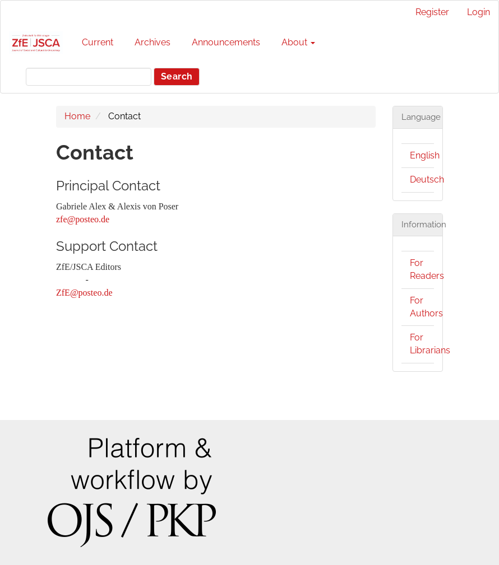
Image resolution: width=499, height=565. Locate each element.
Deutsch (427, 179)
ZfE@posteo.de (84, 292)
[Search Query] (88, 77)
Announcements (226, 42)
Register (432, 12)
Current (97, 42)
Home (77, 116)
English (425, 155)
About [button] (298, 42)
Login (478, 12)
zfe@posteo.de (82, 219)
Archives (152, 42)
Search (176, 76)
